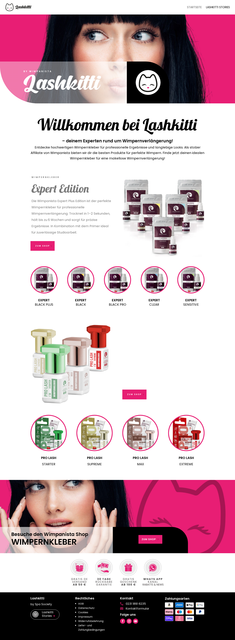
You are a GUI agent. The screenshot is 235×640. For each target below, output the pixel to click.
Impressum (85, 617)
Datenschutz (86, 608)
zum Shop (42, 245)
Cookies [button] (83, 612)
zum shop (149, 539)
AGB (81, 604)
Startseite (194, 7)
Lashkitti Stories (218, 7)
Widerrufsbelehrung (90, 621)
